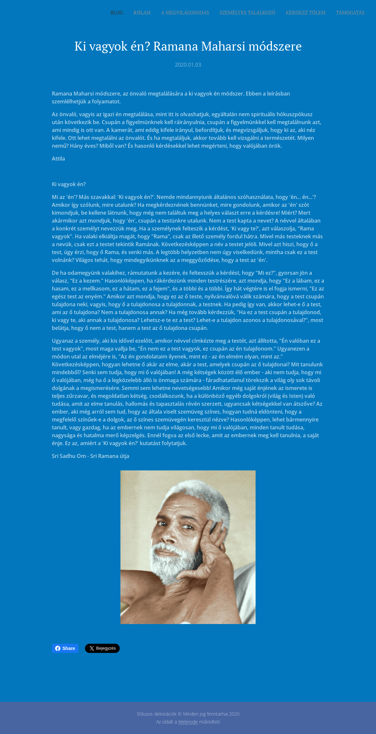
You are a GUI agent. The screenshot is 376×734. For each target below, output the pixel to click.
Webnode (188, 722)
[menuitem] (313, 13)
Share (65, 648)
